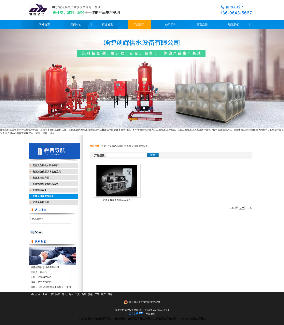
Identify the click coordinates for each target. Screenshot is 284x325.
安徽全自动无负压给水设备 (117, 200)
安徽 (90, 294)
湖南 (109, 294)
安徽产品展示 (116, 146)
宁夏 (77, 294)
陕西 (57, 294)
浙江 (103, 294)
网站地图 (150, 313)
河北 (64, 294)
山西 (51, 294)
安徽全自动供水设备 (137, 146)
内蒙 (83, 294)
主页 (103, 146)
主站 (44, 294)
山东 (70, 294)
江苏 (96, 294)
